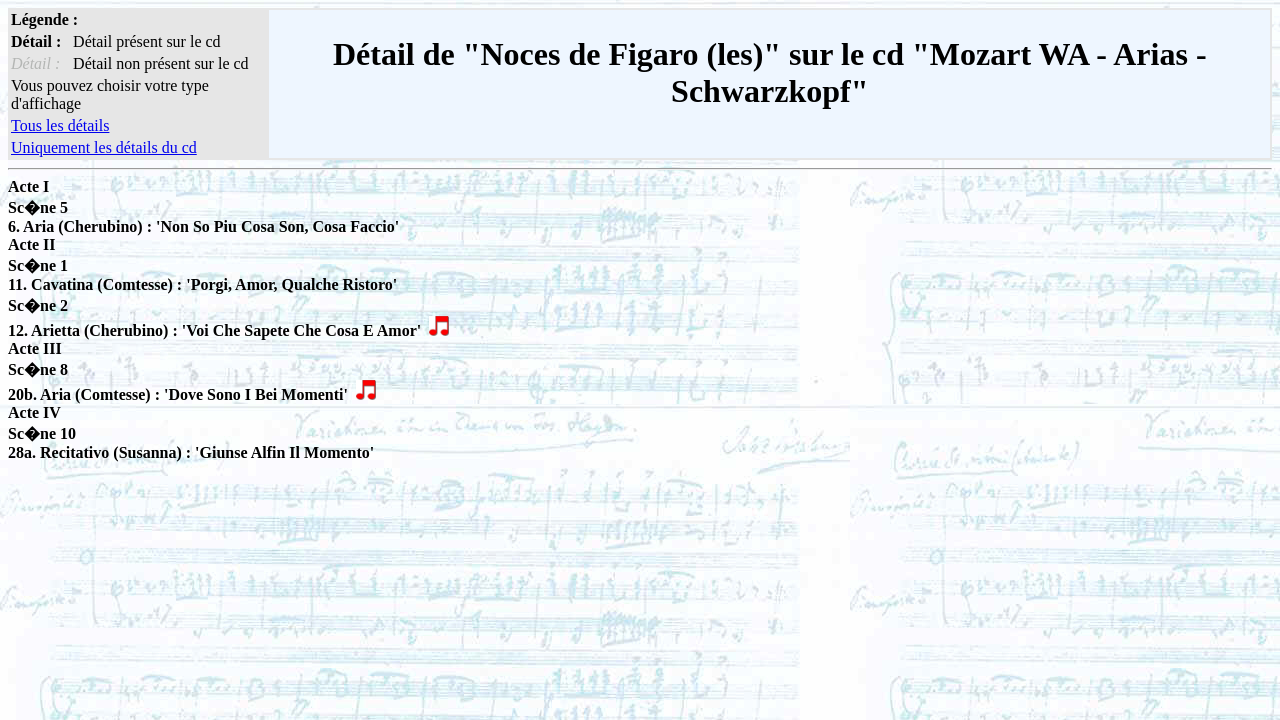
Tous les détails (60, 125)
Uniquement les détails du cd (104, 147)
